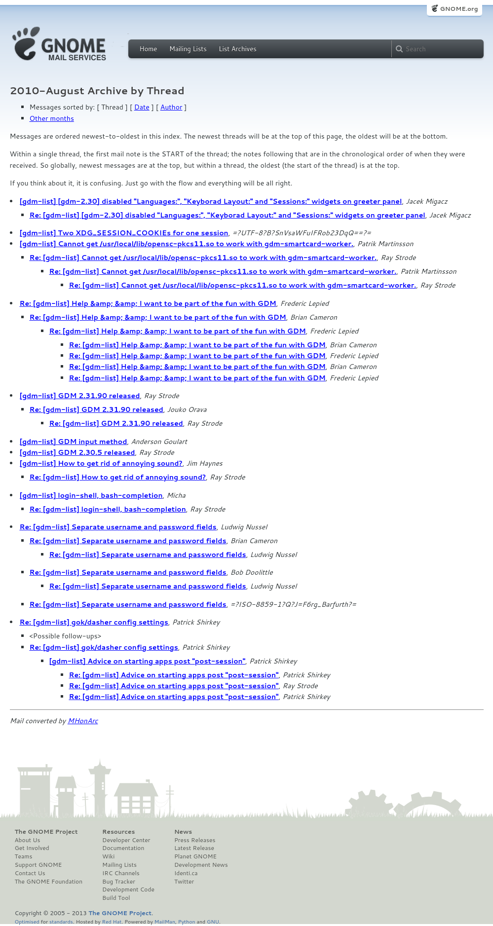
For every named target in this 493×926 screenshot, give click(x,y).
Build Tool (116, 898)
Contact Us (30, 873)
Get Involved (32, 848)
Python (186, 921)
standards (61, 921)
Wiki (108, 856)
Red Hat (111, 921)
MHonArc (83, 721)
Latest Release (194, 848)
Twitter (184, 882)
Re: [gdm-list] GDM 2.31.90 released (96, 409)
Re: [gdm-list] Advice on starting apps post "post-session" (174, 675)
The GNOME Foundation (49, 882)
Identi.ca (186, 873)
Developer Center (126, 840)
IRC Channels (121, 873)
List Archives (237, 48)
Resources (118, 832)
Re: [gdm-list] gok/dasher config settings (94, 622)
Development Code (128, 889)
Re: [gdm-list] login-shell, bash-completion (108, 509)
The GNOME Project (46, 832)
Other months (52, 118)
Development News (201, 865)
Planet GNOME (195, 856)
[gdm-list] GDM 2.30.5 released (77, 452)
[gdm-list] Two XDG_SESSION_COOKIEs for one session (124, 233)
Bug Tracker (118, 882)
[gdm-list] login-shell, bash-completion (91, 495)
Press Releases (194, 840)
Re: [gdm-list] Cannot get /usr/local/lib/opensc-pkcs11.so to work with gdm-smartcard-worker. (203, 257)
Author (171, 107)
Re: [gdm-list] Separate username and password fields (118, 527)
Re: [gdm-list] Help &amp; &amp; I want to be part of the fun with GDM (148, 303)
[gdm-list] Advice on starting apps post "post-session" (147, 661)
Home (148, 48)
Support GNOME (38, 865)
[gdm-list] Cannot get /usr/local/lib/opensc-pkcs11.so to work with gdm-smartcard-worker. (186, 244)
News (183, 832)
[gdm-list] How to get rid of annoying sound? (101, 463)
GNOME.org (459, 8)
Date (142, 107)
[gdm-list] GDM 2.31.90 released (80, 396)
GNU (213, 921)
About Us (27, 840)
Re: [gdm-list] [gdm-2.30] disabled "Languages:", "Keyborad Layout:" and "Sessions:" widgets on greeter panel (227, 215)
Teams (24, 856)
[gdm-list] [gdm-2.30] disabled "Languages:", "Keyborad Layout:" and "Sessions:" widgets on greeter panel (211, 201)
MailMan (164, 921)
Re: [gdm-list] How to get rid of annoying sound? (118, 477)
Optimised (27, 921)
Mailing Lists (188, 48)
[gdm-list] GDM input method (73, 441)
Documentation (123, 848)
